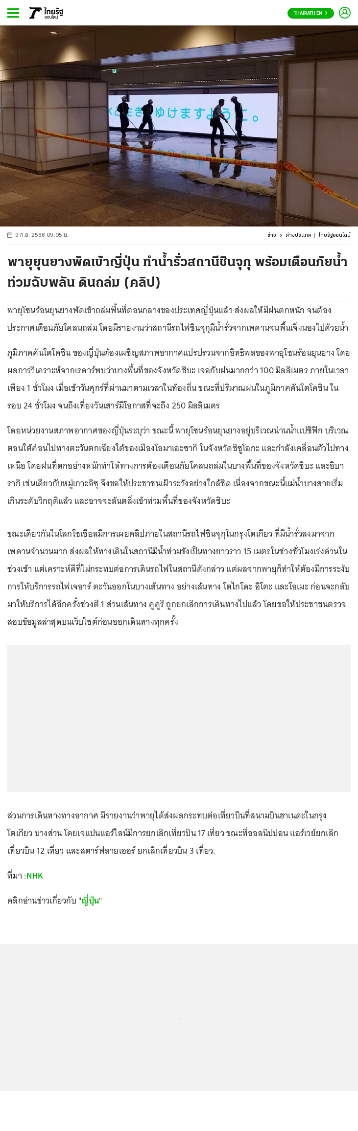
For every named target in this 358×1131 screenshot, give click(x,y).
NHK (34, 875)
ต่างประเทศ (298, 235)
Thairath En (311, 13)
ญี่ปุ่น (90, 900)
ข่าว (271, 235)
